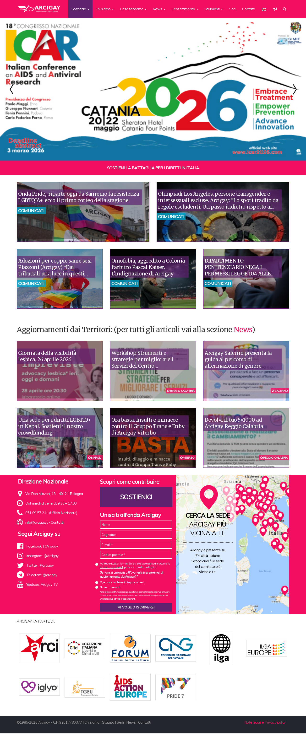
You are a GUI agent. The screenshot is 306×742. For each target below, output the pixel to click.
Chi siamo (91, 730)
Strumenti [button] (213, 9)
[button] (275, 9)
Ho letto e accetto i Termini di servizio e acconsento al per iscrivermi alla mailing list (135, 565)
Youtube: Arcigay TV (42, 584)
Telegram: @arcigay (41, 575)
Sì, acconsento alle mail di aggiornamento (122, 582)
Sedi (232, 9)
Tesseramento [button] (185, 9)
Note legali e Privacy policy (265, 730)
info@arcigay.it (36, 522)
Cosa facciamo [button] (133, 9)
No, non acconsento (110, 587)
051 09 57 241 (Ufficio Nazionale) (51, 513)
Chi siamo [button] (105, 9)
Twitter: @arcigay (40, 565)
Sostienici (136, 497)
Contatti (248, 9)
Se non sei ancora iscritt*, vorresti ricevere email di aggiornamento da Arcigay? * (131, 574)
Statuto (108, 730)
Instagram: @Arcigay (42, 556)
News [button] (159, 9)
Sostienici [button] (80, 9)
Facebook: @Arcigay (42, 546)
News (243, 329)
